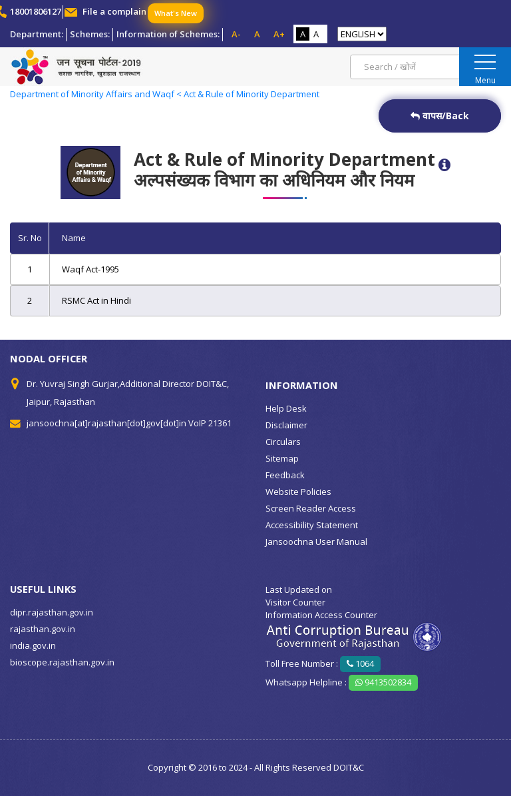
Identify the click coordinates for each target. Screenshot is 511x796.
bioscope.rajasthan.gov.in (62, 662)
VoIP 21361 (210, 423)
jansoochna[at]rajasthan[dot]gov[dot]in (106, 423)
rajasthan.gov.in (42, 629)
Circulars (283, 442)
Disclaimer (286, 425)
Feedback (285, 475)
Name (74, 238)
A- (236, 34)
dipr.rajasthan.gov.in (51, 612)
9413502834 (383, 682)
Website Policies (298, 492)
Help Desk (286, 408)
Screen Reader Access (310, 508)
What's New (175, 13)
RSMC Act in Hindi (96, 300)
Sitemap (282, 458)
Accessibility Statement (311, 525)
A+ (279, 34)
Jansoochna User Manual (316, 542)
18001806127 (35, 11)
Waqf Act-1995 (90, 269)
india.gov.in (33, 645)
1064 (360, 663)
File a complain (114, 11)
